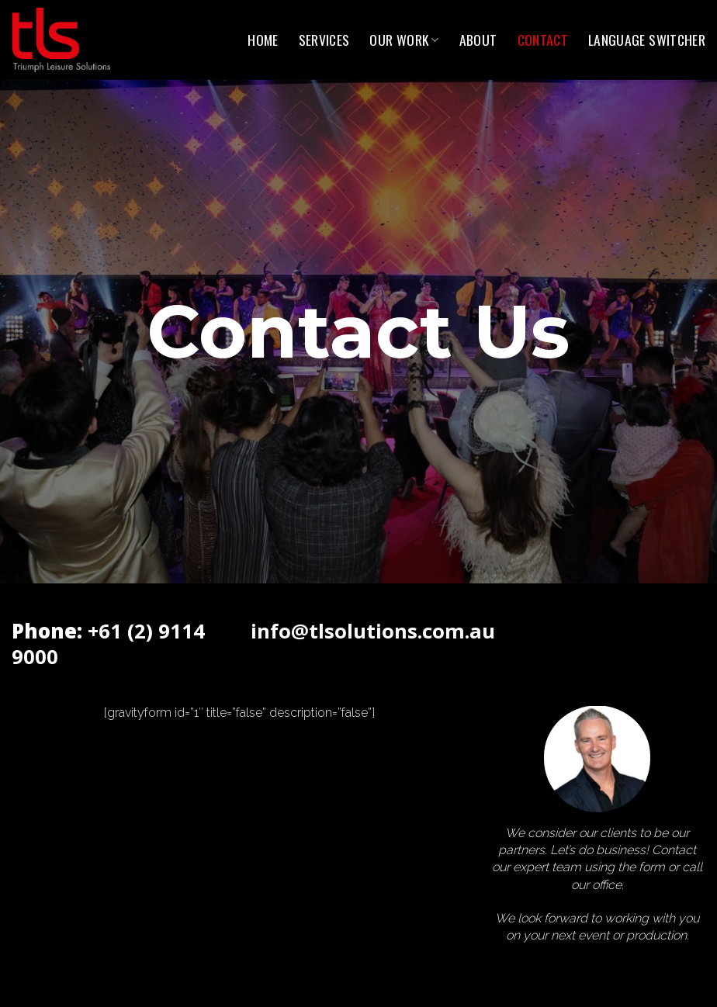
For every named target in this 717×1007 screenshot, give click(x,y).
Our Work (403, 39)
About (478, 39)
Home (263, 39)
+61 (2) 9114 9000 (108, 644)
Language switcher (646, 39)
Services (324, 39)
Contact (543, 39)
